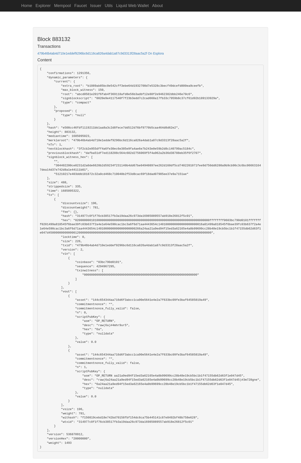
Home (26, 5)
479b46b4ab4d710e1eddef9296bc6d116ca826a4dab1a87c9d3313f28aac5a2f (92, 53)
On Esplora (156, 53)
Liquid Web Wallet (132, 5)
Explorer (43, 5)
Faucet (80, 5)
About (157, 5)
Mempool (62, 5)
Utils (109, 5)
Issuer (95, 5)
